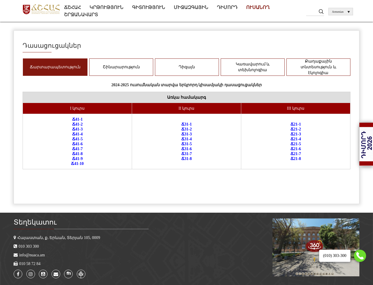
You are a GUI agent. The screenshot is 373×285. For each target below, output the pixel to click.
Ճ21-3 (295, 134)
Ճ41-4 (77, 134)
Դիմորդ (227, 7)
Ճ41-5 (77, 139)
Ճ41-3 (77, 129)
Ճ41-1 (77, 119)
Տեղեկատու (35, 222)
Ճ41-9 (77, 159)
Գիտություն (148, 7)
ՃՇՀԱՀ (72, 7)
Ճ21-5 (295, 144)
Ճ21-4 (295, 139)
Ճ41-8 (77, 154)
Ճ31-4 (186, 139)
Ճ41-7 (77, 149)
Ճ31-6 (186, 149)
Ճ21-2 (295, 129)
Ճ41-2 (77, 124)
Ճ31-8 (186, 159)
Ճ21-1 (295, 124)
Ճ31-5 (186, 144)
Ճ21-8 (295, 159)
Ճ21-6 (295, 149)
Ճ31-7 (186, 154)
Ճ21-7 (295, 154)
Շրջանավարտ (81, 14)
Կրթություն (106, 7)
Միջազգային (191, 7)
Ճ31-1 (186, 124)
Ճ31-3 (186, 134)
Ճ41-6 (77, 144)
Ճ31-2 (186, 129)
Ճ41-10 (77, 163)
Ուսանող (258, 7)
